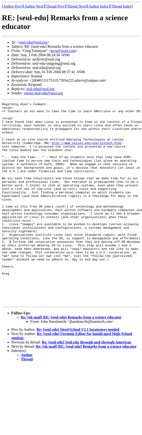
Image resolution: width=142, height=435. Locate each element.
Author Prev (12, 6)
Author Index (98, 6)
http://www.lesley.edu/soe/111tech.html (87, 151)
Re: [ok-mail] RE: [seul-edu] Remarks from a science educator (71, 357)
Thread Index (121, 6)
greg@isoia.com (63, 51)
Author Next (33, 6)
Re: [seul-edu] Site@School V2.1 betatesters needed (77, 370)
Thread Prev (55, 6)
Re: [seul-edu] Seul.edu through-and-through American (86, 382)
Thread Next (76, 6)
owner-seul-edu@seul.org (43, 93)
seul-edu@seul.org (33, 42)
